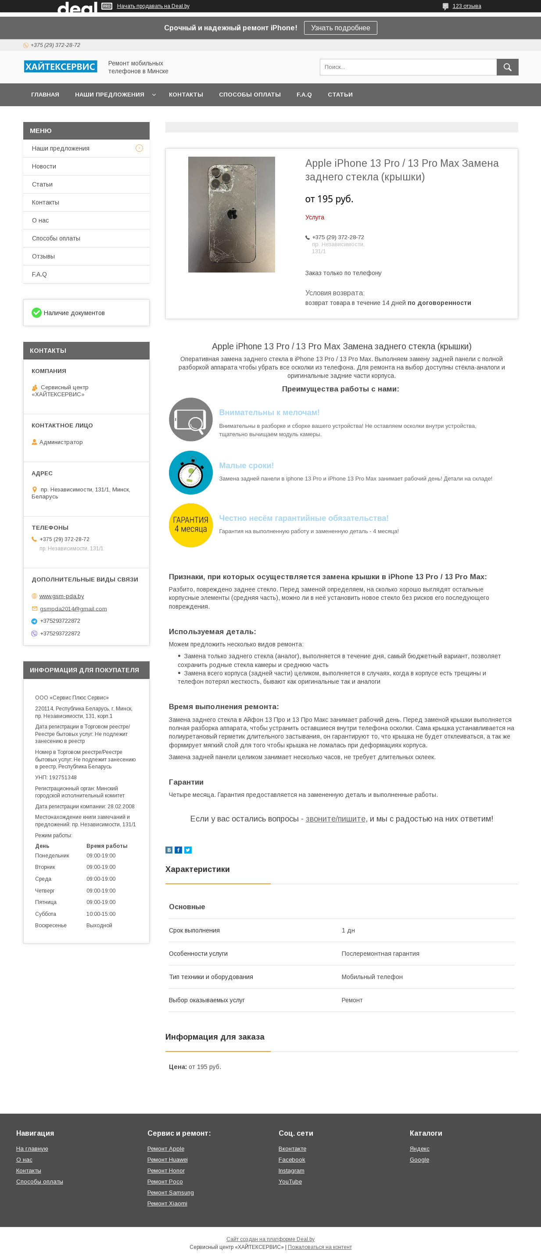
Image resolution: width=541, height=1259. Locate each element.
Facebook (292, 1159)
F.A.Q (304, 94)
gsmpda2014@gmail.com (73, 608)
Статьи (340, 94)
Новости (44, 166)
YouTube (290, 1181)
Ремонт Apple (165, 1148)
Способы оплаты (250, 94)
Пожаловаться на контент (320, 1247)
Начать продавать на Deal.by (153, 6)
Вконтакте (292, 1148)
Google (419, 1159)
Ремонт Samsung (170, 1192)
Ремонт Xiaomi (167, 1203)
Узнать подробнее (340, 28)
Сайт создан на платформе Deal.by (270, 1239)
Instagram (292, 1170)
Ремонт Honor (166, 1170)
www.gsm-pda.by (61, 596)
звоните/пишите (335, 818)
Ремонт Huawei (167, 1159)
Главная (45, 94)
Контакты (186, 94)
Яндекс (420, 1148)
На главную (32, 1148)
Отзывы (43, 256)
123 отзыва (467, 6)
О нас (40, 220)
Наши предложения (109, 94)
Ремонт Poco (165, 1181)
